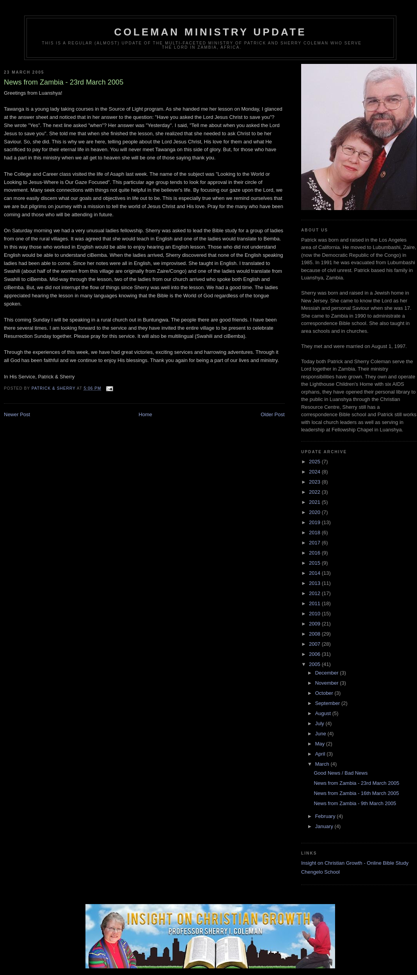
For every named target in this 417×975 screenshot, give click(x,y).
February (326, 816)
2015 (315, 563)
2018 (315, 532)
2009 (315, 624)
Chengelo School (320, 872)
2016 (315, 553)
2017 (315, 543)
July (320, 723)
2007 (315, 644)
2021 (315, 502)
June (321, 734)
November (327, 683)
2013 (315, 583)
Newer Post (17, 414)
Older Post (272, 414)
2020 (315, 512)
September (328, 703)
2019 (315, 522)
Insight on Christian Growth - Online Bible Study (354, 863)
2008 (315, 634)
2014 (315, 573)
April (321, 754)
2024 (315, 472)
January (325, 826)
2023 (315, 482)
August (323, 713)
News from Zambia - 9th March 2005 (355, 803)
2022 (315, 492)
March (323, 764)
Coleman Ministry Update (210, 32)
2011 (315, 603)
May (320, 744)
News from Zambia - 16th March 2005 (356, 793)
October (325, 693)
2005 (315, 664)
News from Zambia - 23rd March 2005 (356, 783)
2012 (315, 593)
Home (145, 414)
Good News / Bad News (340, 773)
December (327, 673)
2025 (315, 462)
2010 (315, 613)
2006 (315, 654)
